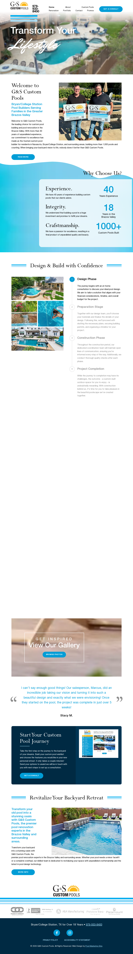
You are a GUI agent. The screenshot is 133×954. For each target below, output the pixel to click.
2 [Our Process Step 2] (72, 307)
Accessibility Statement (77, 940)
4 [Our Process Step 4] (72, 369)
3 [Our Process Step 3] (72, 338)
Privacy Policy (50, 940)
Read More (23, 157)
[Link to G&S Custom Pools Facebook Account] (57, 933)
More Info (23, 872)
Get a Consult (110, 9)
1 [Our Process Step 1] (72, 279)
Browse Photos (54, 654)
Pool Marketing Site (93, 946)
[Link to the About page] (17, 911)
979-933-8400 (35, 9)
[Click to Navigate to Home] (19, 5)
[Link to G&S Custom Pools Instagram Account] (69, 933)
